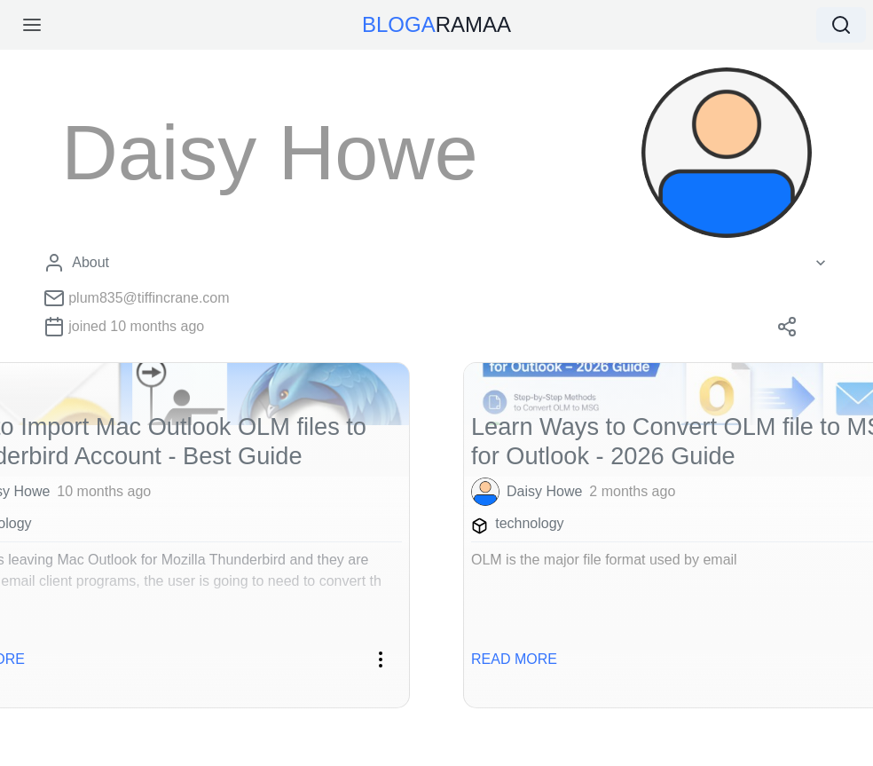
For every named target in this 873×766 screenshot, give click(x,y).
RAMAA (436, 24)
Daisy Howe (544, 491)
